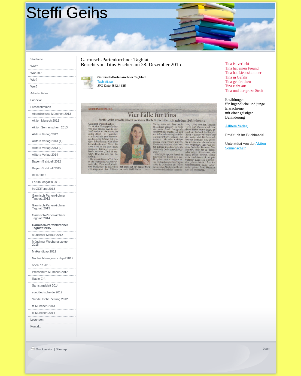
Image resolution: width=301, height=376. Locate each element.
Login (266, 348)
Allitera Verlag (236, 126)
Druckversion (42, 349)
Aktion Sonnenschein (245, 146)
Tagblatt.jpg (105, 81)
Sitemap (61, 349)
